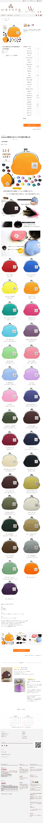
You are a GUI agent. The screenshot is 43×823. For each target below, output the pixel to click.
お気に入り (5, 52)
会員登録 (39, 0)
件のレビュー (15, 139)
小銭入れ (6, 20)
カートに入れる (32, 125)
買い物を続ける (39, 655)
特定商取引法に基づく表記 (37, 129)
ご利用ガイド (3, 15)
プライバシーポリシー (5, 753)
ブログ (2, 748)
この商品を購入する (21, 650)
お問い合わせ (10, 15)
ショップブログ (17, 15)
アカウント (26, 0)
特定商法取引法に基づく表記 (6, 751)
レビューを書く (21, 708)
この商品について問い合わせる (29, 655)
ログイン (32, 0)
